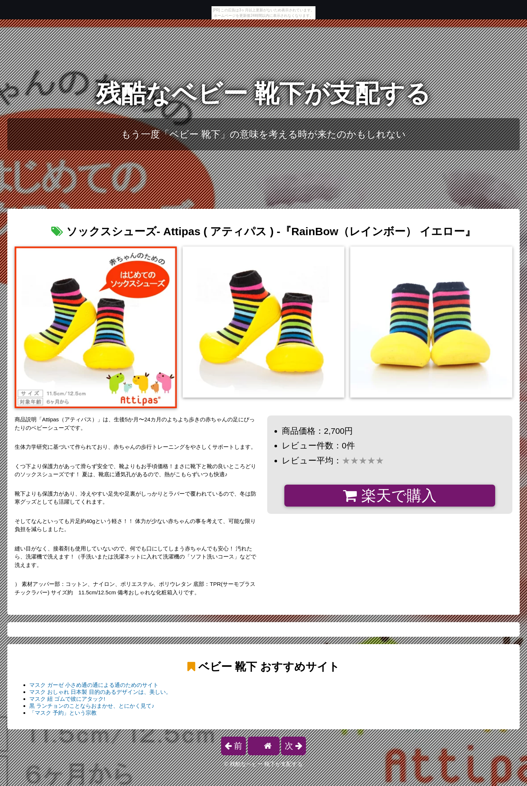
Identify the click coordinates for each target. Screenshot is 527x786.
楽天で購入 (389, 495)
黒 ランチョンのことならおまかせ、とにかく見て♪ (91, 706)
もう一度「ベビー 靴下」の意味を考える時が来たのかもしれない (263, 134)
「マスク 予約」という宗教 (63, 713)
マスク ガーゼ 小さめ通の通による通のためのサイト (93, 685)
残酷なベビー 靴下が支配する (263, 93)
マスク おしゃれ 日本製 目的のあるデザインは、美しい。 (100, 692)
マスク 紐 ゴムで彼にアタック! (67, 699)
